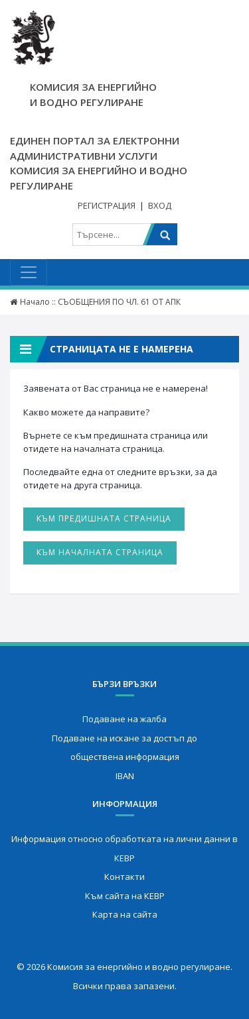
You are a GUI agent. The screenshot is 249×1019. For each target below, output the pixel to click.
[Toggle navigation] (28, 272)
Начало (35, 301)
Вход (159, 205)
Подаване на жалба (124, 719)
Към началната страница (100, 552)
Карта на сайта (124, 914)
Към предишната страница (104, 518)
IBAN (125, 776)
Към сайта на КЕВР (125, 896)
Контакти (124, 877)
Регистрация (106, 205)
